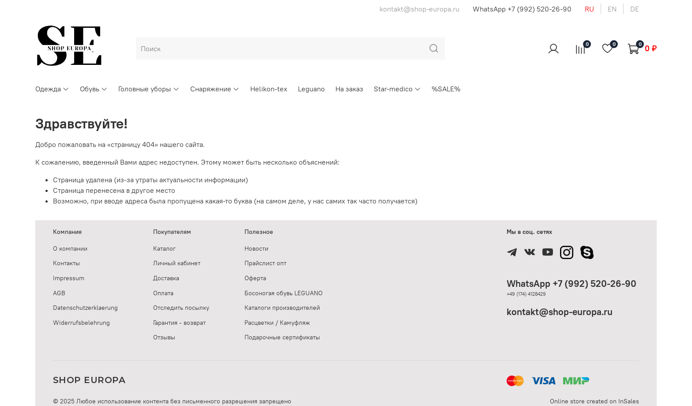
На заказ (349, 88)
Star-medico (397, 88)
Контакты (66, 263)
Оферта (255, 278)
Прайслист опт (265, 263)
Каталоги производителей (282, 308)
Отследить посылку (181, 308)
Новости (256, 248)
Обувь (94, 88)
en (612, 8)
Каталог (164, 248)
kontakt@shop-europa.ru (560, 312)
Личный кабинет (176, 263)
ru (589, 8)
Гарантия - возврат (179, 323)
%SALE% (446, 88)
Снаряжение (215, 88)
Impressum (68, 278)
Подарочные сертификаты (282, 337)
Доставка (166, 278)
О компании (70, 248)
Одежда (52, 88)
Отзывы (164, 337)
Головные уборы (148, 88)
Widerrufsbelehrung (81, 323)
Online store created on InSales (594, 401)
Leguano (311, 88)
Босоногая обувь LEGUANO (283, 293)
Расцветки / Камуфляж (277, 323)
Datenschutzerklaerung (85, 308)
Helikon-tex (268, 88)
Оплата (163, 293)
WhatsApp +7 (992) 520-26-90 (522, 8)
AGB (59, 293)
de (634, 8)
